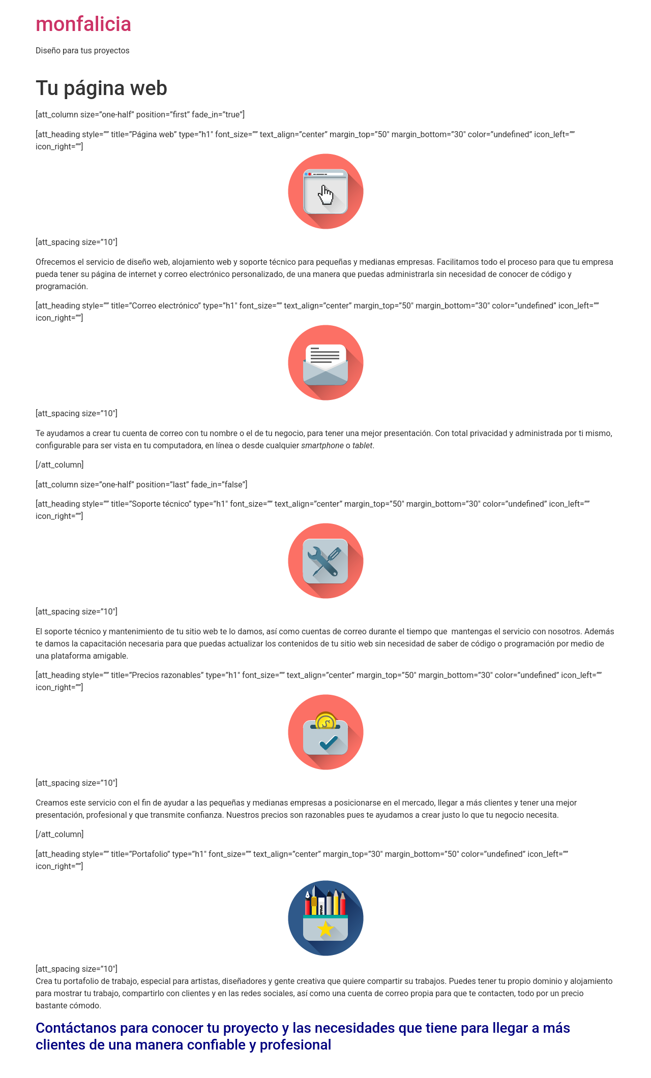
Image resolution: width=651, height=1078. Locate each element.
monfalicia (84, 24)
